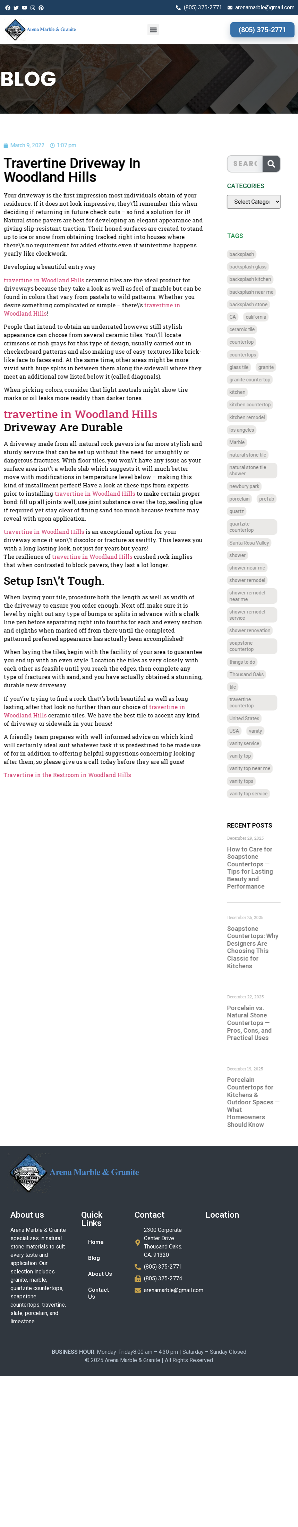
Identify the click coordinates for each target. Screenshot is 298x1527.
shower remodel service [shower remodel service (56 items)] (253, 615)
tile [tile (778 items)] (238, 687)
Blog (94, 1258)
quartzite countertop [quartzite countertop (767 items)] (247, 527)
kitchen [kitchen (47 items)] (243, 392)
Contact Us (98, 1293)
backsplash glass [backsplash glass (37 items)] (253, 267)
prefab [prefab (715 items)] (272, 499)
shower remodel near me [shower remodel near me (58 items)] (253, 596)
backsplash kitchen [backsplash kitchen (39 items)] (255, 279)
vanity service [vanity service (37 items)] (250, 743)
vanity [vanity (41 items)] (260, 731)
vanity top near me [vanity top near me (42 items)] (255, 768)
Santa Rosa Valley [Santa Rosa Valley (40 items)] (254, 543)
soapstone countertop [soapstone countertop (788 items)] (247, 646)
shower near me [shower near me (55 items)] (253, 568)
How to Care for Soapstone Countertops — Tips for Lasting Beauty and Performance (255, 868)
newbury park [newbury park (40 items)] (250, 486)
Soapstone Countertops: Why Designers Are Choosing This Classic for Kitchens (258, 947)
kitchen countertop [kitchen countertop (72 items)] (255, 404)
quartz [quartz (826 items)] (242, 511)
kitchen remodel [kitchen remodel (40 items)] (252, 417)
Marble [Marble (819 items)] (242, 442)
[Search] (277, 164)
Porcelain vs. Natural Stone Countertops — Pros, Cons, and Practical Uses (254, 1022)
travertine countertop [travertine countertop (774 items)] (247, 702)
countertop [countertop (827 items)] (247, 342)
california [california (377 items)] (261, 317)
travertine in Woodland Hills (82, 493)
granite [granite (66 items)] (271, 367)
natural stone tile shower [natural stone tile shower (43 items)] (253, 470)
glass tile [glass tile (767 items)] (244, 367)
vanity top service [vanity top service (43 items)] (254, 793)
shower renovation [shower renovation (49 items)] (255, 630)
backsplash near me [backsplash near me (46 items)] (257, 292)
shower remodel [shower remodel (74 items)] (253, 580)
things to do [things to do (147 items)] (248, 662)
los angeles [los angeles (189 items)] (247, 430)
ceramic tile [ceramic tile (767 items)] (247, 329)
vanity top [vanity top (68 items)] (245, 756)
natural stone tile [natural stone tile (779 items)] (253, 455)
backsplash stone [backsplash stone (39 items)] (254, 304)
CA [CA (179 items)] (238, 317)
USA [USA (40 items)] (240, 731)
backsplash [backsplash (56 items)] (247, 254)
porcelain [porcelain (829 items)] (245, 499)
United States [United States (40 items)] (250, 718)
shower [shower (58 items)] (243, 555)
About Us (100, 1274)
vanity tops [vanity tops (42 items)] (247, 781)
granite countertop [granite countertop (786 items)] (255, 379)
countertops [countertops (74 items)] (248, 355)
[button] (153, 29)
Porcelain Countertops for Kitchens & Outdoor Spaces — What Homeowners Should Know (258, 1102)
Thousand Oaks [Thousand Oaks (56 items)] (252, 674)
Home (96, 1242)
